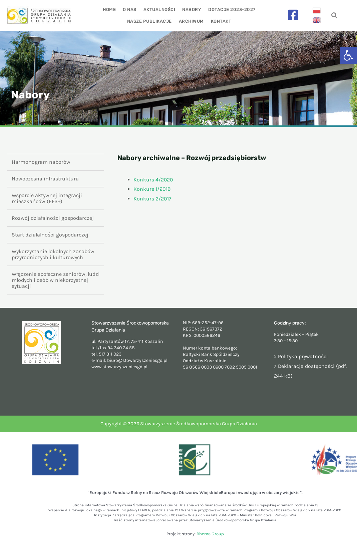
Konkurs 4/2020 (153, 179)
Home (109, 9)
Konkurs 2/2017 (152, 198)
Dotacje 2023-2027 (231, 9)
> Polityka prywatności (301, 356)
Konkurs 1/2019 (151, 189)
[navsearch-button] (334, 16)
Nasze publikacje (149, 21)
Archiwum (191, 21)
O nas (130, 9)
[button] (348, 55)
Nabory (191, 9)
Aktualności (159, 9)
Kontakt (221, 21)
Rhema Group (210, 533)
